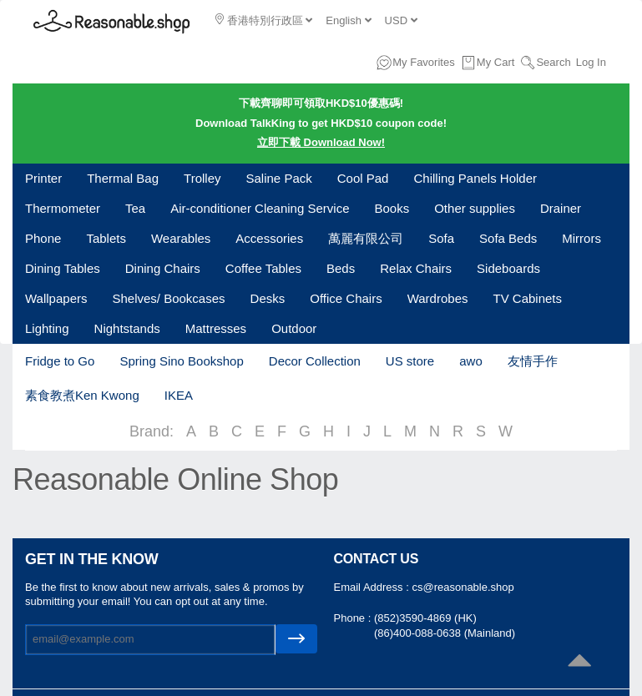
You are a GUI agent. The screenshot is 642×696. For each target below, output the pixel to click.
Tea (135, 208)
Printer (43, 178)
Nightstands (127, 328)
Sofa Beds (508, 238)
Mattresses (215, 328)
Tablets (106, 238)
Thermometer (62, 208)
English (348, 20)
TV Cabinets (527, 298)
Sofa (441, 238)
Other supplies (474, 208)
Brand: (151, 431)
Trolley (202, 178)
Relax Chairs (416, 268)
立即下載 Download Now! (321, 142)
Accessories (269, 238)
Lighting (47, 328)
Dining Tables (62, 268)
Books (392, 208)
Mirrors (581, 238)
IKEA (178, 395)
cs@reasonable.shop (462, 587)
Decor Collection (315, 361)
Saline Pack (279, 178)
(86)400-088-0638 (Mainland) (444, 633)
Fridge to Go (59, 361)
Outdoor (293, 328)
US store (410, 361)
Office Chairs (346, 298)
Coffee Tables (263, 268)
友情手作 (533, 361)
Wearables (180, 238)
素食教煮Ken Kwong (82, 395)
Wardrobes (437, 298)
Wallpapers (56, 298)
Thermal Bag (123, 178)
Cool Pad (363, 178)
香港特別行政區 (263, 20)
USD (401, 20)
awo (471, 361)
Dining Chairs (162, 268)
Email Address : (373, 587)
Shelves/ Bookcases (168, 298)
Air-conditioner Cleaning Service (259, 208)
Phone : (354, 618)
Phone (43, 238)
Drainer (560, 208)
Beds (340, 268)
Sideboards (508, 268)
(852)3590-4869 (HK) (425, 618)
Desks (268, 298)
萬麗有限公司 (365, 238)
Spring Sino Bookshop (181, 361)
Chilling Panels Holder (475, 178)
